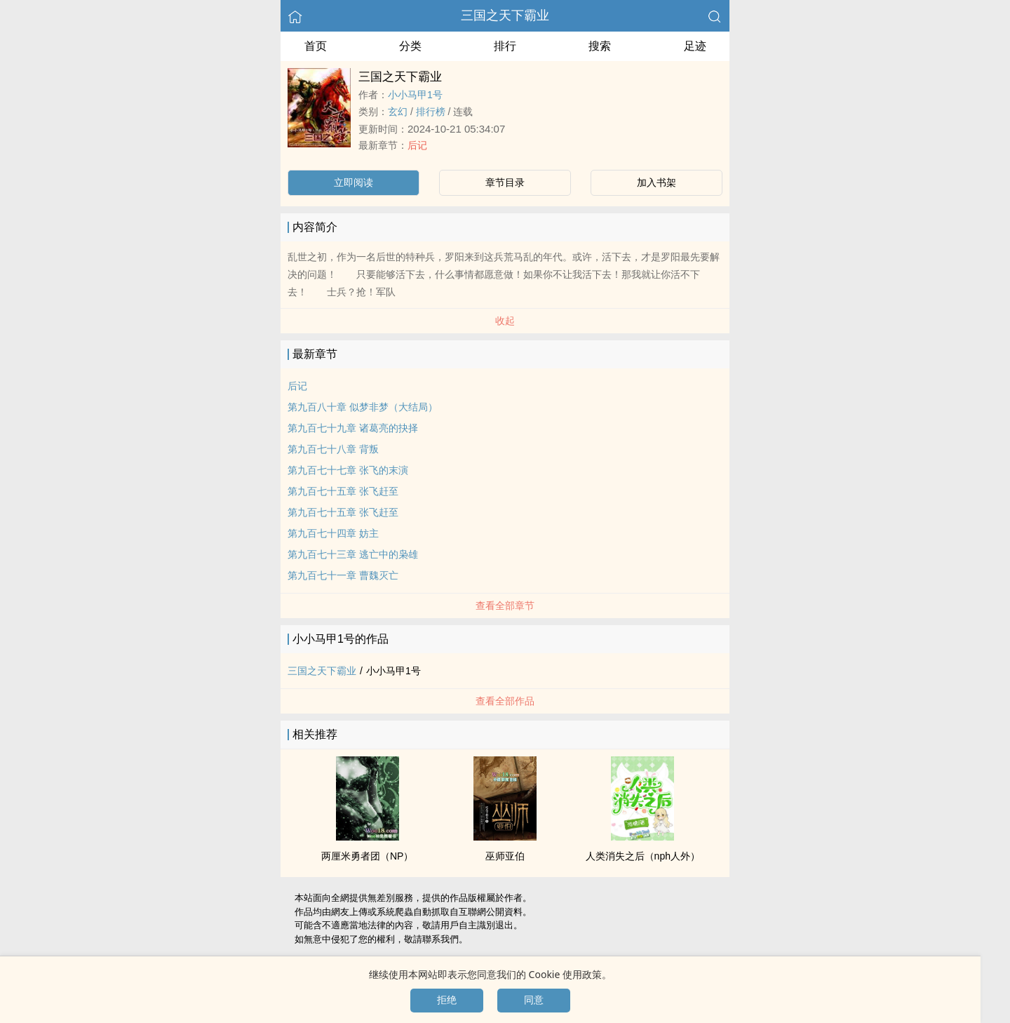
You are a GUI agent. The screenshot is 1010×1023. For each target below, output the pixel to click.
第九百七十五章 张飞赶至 (343, 491)
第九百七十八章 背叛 (333, 449)
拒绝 (447, 999)
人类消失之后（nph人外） (643, 856)
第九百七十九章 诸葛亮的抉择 (353, 428)
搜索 (599, 46)
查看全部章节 (505, 605)
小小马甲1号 (415, 94)
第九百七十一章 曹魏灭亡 (343, 575)
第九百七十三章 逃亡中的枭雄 (353, 554)
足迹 (695, 46)
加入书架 (656, 182)
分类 (410, 46)
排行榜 (430, 111)
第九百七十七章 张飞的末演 (348, 470)
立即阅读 (353, 182)
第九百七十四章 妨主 (333, 533)
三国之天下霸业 (505, 15)
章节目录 (505, 182)
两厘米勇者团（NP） (367, 856)
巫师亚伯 (505, 856)
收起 (505, 320)
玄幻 (398, 111)
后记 (417, 145)
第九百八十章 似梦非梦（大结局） (363, 407)
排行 (505, 46)
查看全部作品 (505, 701)
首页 (315, 46)
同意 (534, 999)
